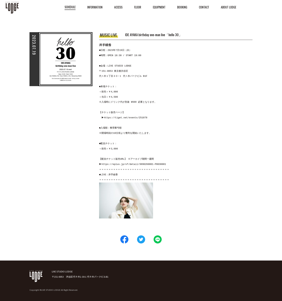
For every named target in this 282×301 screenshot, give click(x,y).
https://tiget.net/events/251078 (126, 117)
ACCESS (118, 7)
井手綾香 (113, 174)
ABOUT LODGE (228, 7)
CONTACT (204, 7)
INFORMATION (95, 7)
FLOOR (137, 7)
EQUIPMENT (159, 7)
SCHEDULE (70, 7)
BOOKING (182, 7)
